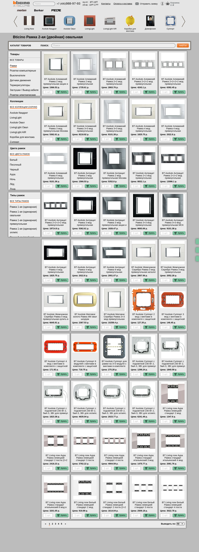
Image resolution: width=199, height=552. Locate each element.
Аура (12, 174)
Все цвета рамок (20, 154)
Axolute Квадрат (49, 29)
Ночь (12, 179)
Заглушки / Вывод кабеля (24, 90)
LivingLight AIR (110, 29)
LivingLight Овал (19, 127)
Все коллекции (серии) (23, 107)
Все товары (17, 60)
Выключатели (17, 75)
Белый (13, 160)
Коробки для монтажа (130, 30)
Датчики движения (20, 80)
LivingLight (89, 29)
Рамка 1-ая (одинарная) (23, 207)
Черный (14, 169)
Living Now (29, 29)
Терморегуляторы (20, 85)
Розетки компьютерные (23, 70)
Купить (62, 92)
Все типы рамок (19, 201)
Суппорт (170, 29)
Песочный (15, 164)
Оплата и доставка (122, 3)
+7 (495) (68, 3)
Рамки (13, 65)
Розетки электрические (23, 95)
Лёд (12, 184)
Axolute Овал (69, 29)
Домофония (150, 29)
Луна (12, 189)
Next (183, 21)
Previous (15, 21)
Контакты (105, 3)
